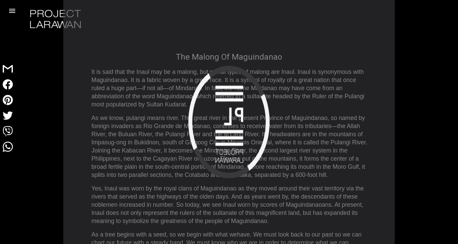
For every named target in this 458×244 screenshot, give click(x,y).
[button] (12, 11)
